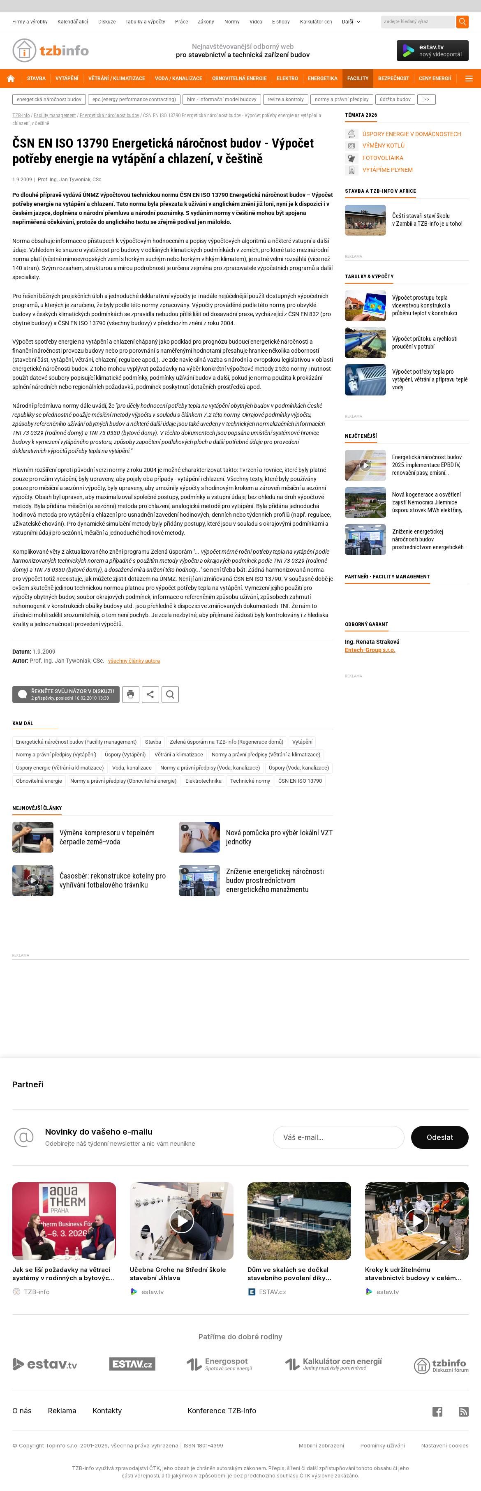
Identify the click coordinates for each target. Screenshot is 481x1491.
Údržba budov (395, 99)
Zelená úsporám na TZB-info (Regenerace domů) (227, 742)
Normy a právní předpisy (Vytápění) (56, 754)
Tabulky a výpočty (145, 22)
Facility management (55, 115)
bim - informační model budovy (222, 99)
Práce (181, 22)
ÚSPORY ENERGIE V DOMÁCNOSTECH (412, 134)
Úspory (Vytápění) (125, 754)
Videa (256, 22)
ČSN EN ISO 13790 (300, 781)
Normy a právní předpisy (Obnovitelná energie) (123, 781)
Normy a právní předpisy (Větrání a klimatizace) (266, 754)
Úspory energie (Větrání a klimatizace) (60, 768)
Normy (232, 22)
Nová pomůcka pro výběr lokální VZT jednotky (279, 837)
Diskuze (107, 22)
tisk (131, 695)
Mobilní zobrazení (321, 1445)
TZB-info (21, 115)
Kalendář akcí (73, 22)
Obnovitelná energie (39, 781)
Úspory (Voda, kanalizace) (299, 768)
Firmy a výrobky (30, 22)
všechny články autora (134, 661)
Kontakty (107, 1411)
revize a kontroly (286, 99)
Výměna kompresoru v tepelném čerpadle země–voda (107, 837)
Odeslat (440, 1137)
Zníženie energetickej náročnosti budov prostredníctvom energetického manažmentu (275, 880)
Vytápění (302, 742)
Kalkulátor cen (316, 22)
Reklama (62, 1411)
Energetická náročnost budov (109, 115)
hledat (170, 695)
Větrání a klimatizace (179, 754)
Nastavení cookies (445, 1445)
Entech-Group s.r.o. (370, 650)
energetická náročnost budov (49, 99)
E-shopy (281, 22)
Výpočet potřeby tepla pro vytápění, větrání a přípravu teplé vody (430, 379)
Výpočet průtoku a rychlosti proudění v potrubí (425, 342)
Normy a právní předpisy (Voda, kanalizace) (210, 768)
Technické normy (250, 781)
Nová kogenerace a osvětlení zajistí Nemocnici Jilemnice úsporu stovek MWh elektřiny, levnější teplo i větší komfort (427, 502)
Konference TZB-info (222, 1411)
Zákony (206, 22)
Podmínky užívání (383, 1445)
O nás (22, 1411)
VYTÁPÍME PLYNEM (388, 169)
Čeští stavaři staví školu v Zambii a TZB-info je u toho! (427, 219)
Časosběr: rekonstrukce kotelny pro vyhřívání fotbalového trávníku (113, 880)
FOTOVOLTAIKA (383, 158)
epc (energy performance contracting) (134, 99)
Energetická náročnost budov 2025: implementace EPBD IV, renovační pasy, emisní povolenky (427, 465)
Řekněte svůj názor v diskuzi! (72, 694)
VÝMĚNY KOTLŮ (384, 145)
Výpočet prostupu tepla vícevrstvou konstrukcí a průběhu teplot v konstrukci (424, 305)
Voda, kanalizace (132, 768)
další (426, 99)
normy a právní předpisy (342, 99)
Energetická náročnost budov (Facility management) (76, 742)
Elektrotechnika (203, 781)
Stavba (153, 742)
